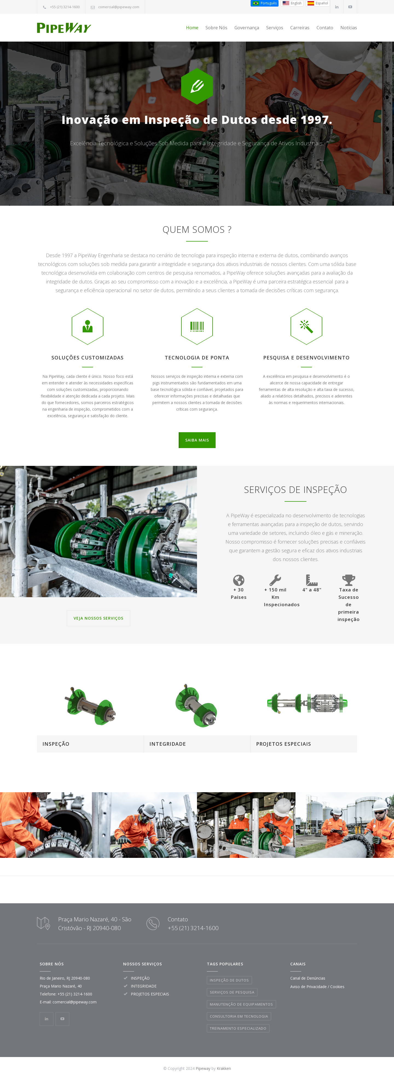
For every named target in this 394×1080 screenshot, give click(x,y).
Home (192, 28)
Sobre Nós (216, 28)
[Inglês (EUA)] (292, 3)
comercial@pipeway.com (118, 6)
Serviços (274, 28)
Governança (246, 28)
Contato (325, 28)
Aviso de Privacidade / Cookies (317, 986)
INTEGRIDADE (167, 744)
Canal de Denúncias (307, 978)
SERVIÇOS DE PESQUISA (232, 992)
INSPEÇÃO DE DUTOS (229, 980)
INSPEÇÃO (55, 744)
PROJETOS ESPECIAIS (283, 744)
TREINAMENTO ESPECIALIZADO (238, 1028)
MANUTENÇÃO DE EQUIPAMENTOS (241, 1004)
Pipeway (203, 1068)
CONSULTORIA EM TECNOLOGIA (239, 1016)
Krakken (224, 1068)
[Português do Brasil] (265, 3)
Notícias (348, 28)
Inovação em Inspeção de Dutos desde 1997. (197, 130)
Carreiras (299, 28)
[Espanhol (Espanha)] (318, 3)
